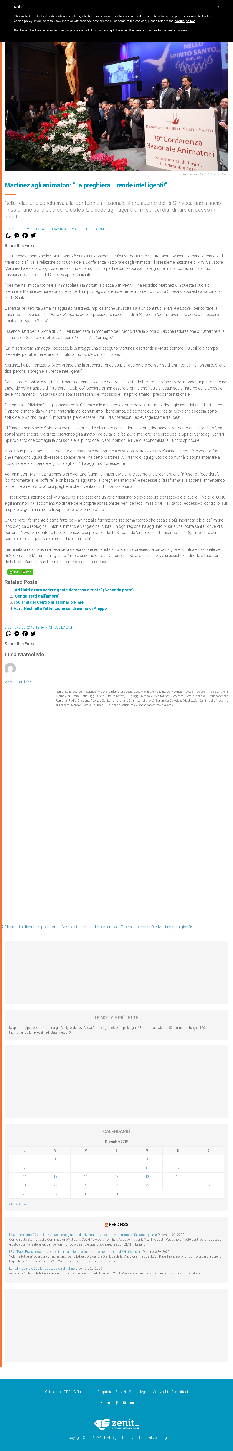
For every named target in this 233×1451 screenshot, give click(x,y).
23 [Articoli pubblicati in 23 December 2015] (86, 1185)
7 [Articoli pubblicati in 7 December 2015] (24, 1168)
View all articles (18, 681)
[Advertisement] (116, 889)
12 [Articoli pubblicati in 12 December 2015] (178, 1168)
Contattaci (179, 1392)
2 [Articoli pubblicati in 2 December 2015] (86, 1159)
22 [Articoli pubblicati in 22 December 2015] (55, 1185)
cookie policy (185, 21)
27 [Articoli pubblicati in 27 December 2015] (208, 1185)
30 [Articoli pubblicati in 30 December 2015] (86, 1194)
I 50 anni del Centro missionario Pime (49, 602)
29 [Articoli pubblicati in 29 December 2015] (55, 1194)
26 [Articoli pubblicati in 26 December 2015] (178, 1185)
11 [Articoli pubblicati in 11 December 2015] (147, 1168)
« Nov (13, 1204)
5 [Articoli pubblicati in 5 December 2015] (178, 1159)
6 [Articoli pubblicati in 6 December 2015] (208, 1159)
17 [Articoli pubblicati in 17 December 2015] (116, 1176)
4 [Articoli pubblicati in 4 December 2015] (147, 1159)
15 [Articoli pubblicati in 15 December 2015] (55, 1176)
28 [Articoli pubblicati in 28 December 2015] (24, 1194)
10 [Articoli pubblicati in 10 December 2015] (116, 1168)
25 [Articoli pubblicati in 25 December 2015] (147, 1185)
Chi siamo (53, 1392)
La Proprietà (102, 1392)
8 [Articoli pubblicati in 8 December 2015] (55, 1168)
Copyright (160, 1392)
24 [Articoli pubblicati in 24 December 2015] (116, 1185)
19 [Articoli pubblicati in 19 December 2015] (178, 1176)
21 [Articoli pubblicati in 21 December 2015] (24, 1185)
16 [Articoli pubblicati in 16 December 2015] (86, 1176)
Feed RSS (118, 1224)
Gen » (23, 1204)
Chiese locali (94, 229)
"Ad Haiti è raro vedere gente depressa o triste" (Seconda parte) (74, 590)
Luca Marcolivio (63, 229)
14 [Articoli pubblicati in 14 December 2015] (24, 1176)
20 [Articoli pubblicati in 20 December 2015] (208, 1176)
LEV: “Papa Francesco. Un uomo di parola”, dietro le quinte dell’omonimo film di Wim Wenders (75, 1251)
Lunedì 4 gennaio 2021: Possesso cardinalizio (42, 1268)
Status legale (139, 1392)
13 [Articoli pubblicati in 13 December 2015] (208, 1168)
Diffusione (81, 1392)
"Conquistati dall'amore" (36, 596)
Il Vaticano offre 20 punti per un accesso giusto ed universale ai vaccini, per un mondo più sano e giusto (83, 1235)
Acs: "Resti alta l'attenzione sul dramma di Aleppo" (61, 608)
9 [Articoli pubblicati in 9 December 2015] (86, 1168)
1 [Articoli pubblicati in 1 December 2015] (55, 1159)
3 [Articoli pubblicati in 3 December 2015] (116, 1159)
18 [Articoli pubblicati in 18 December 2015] (147, 1176)
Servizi (120, 1392)
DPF (67, 1392)
